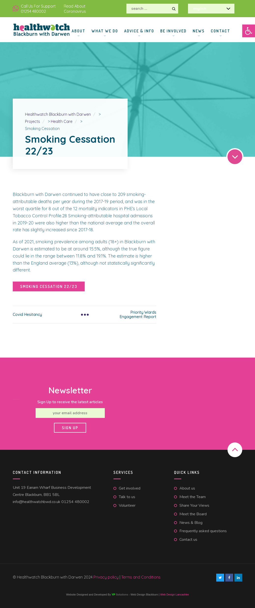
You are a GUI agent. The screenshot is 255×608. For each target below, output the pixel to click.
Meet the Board (193, 514)
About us (187, 488)
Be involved (173, 30)
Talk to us (127, 497)
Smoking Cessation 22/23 (48, 286)
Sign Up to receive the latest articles (70, 402)
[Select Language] (211, 8)
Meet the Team (192, 497)
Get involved (129, 488)
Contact (220, 30)
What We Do (105, 30)
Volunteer (127, 505)
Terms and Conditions (141, 577)
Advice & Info (139, 30)
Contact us (188, 539)
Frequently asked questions (203, 531)
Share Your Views (194, 505)
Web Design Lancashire (174, 594)
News (199, 30)
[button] (248, 31)
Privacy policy (107, 577)
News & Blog (190, 522)
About (78, 30)
